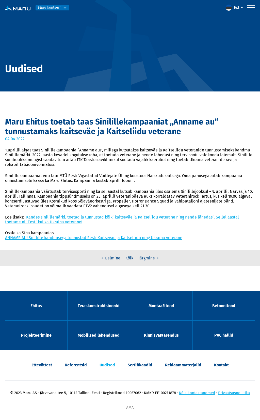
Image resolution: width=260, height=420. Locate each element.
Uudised (107, 365)
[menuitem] (235, 8)
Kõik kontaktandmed (197, 393)
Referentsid (76, 365)
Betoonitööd (223, 305)
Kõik (129, 258)
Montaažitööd (161, 305)
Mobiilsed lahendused (99, 335)
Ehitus (36, 305)
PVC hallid (223, 335)
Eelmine (110, 258)
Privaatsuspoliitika (234, 393)
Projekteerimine (36, 335)
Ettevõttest (41, 365)
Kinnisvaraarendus (161, 335)
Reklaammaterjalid (183, 365)
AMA (130, 407)
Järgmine (149, 258)
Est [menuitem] (236, 7)
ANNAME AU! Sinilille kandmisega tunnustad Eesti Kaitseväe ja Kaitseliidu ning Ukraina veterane (93, 237)
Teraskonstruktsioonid (99, 305)
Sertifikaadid (140, 365)
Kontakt (221, 365)
